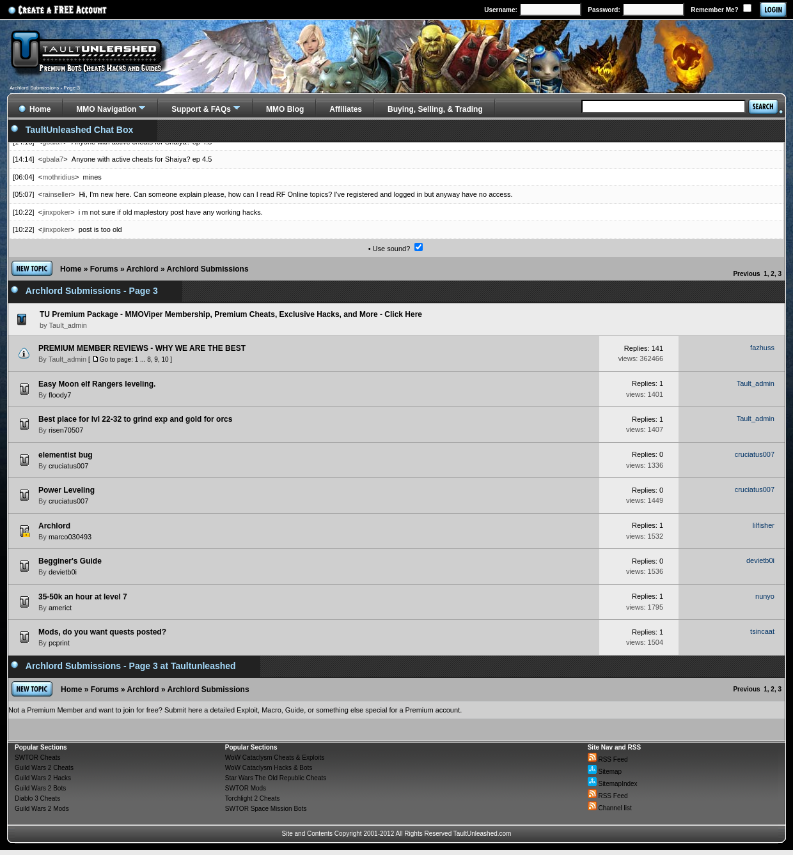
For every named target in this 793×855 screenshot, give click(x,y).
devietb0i (63, 572)
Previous (746, 273)
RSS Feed (608, 759)
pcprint (59, 643)
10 (164, 359)
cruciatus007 (68, 466)
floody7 (60, 395)
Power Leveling (66, 490)
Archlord (143, 269)
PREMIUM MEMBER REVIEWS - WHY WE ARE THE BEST (142, 348)
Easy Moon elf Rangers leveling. (96, 384)
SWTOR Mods (245, 788)
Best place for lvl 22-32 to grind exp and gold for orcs (135, 419)
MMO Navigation (106, 109)
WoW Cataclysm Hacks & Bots (269, 767)
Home (70, 269)
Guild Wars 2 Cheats (44, 767)
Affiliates (345, 109)
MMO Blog (285, 109)
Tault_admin (67, 359)
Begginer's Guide (70, 561)
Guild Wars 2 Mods (42, 808)
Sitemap (605, 771)
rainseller (56, 194)
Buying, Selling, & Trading (435, 109)
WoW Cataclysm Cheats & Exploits (274, 757)
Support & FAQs (201, 109)
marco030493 (70, 537)
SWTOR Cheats (38, 757)
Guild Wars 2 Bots (40, 788)
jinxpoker (56, 212)
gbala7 (52, 159)
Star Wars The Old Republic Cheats (275, 778)
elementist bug (65, 455)
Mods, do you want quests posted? (102, 632)
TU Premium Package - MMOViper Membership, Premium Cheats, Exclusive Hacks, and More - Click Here (231, 314)
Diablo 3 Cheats (37, 798)
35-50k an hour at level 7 (82, 596)
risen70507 (66, 430)
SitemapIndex (613, 783)
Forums (104, 269)
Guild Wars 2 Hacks (43, 778)
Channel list (610, 808)
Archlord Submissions (208, 269)
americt (60, 608)
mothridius (58, 177)
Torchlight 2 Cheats (252, 798)
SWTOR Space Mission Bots (266, 808)
